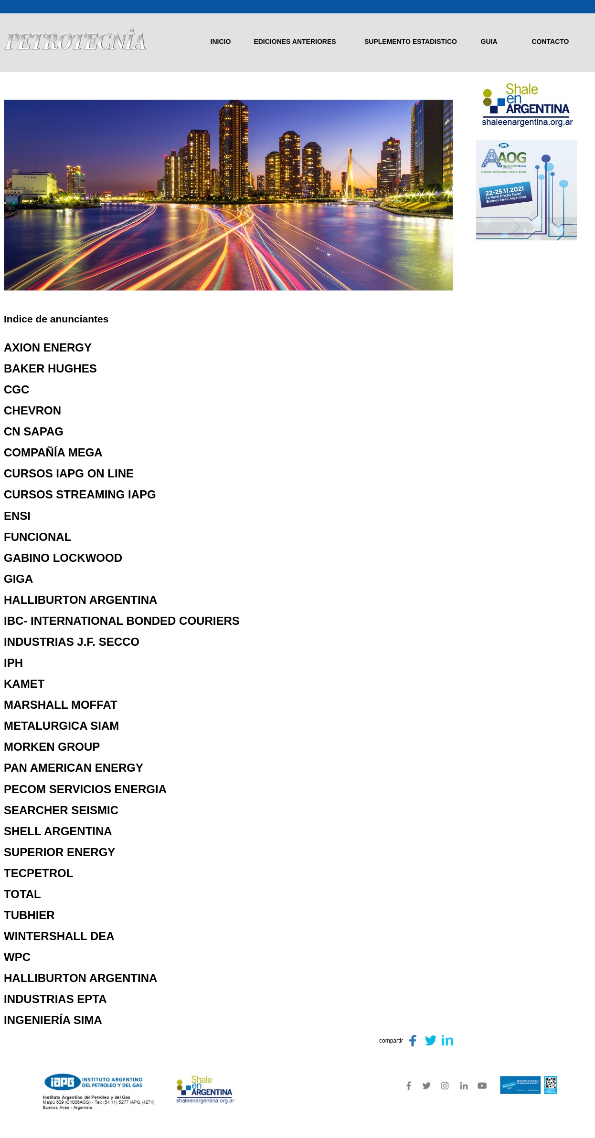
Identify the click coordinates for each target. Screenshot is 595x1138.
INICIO (221, 41)
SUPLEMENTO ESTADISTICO (410, 41)
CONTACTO (550, 41)
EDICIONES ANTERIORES (295, 41)
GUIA (489, 41)
